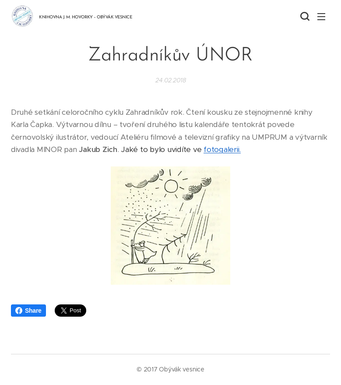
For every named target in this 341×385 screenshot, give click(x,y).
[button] (304, 16)
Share (28, 310)
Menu (321, 16)
